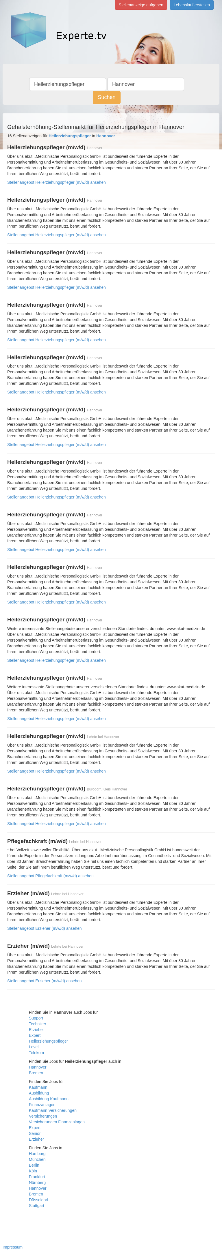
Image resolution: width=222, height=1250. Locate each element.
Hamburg (37, 1153)
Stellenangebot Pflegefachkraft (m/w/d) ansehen (50, 876)
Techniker (37, 1024)
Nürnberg (37, 1182)
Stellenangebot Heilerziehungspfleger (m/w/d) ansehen (56, 182)
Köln (33, 1171)
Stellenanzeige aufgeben (141, 5)
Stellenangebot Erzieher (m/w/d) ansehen (44, 928)
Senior (34, 1133)
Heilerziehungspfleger (48, 1041)
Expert (34, 1035)
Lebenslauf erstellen (192, 5)
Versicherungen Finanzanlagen (57, 1122)
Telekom (36, 1052)
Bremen (36, 1073)
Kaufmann (38, 1087)
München (37, 1159)
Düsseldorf (38, 1199)
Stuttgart (36, 1205)
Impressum (13, 1247)
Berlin (34, 1165)
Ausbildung (39, 1093)
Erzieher (36, 1029)
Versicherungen (43, 1116)
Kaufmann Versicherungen (53, 1110)
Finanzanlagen (42, 1104)
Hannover (38, 1067)
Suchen (106, 97)
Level (33, 1047)
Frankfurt (37, 1176)
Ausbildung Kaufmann (49, 1099)
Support (36, 1018)
